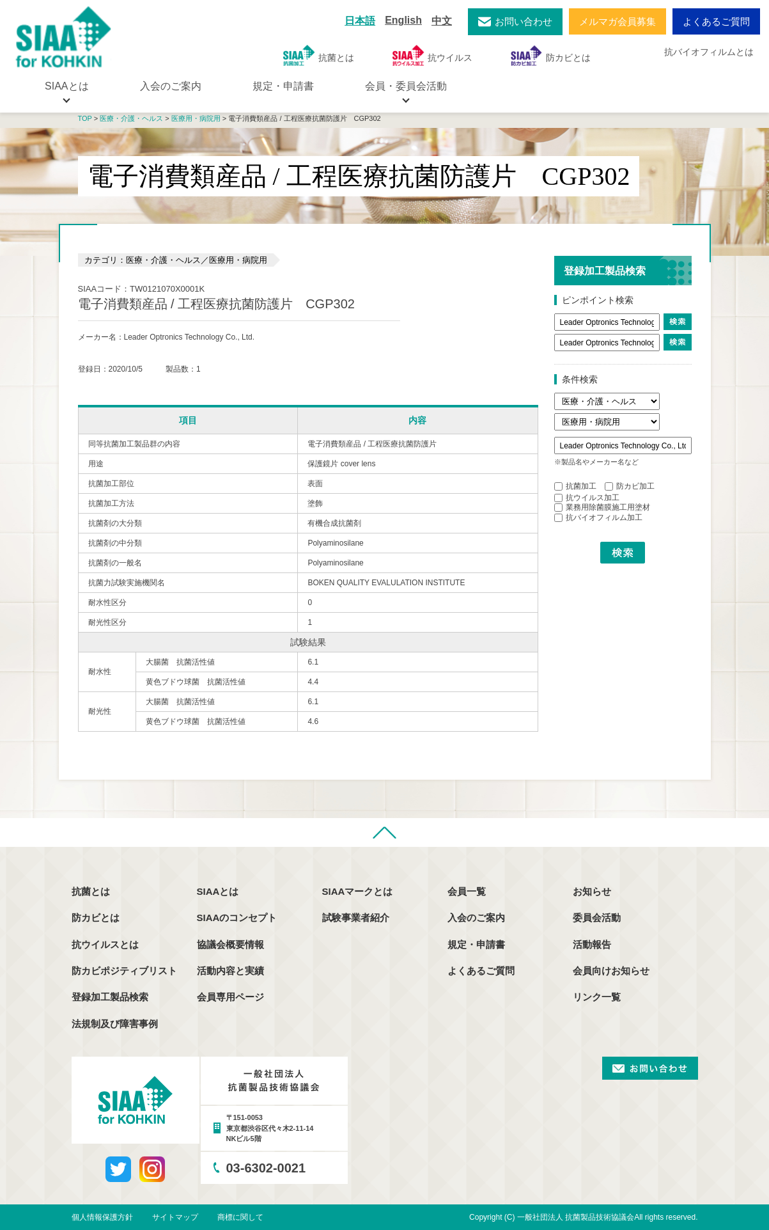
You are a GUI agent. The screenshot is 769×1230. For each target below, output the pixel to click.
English (403, 20)
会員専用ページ (230, 996)
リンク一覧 (597, 996)
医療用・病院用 (196, 118)
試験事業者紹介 (355, 917)
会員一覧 (466, 891)
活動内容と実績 (230, 970)
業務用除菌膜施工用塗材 (602, 507)
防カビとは (551, 55)
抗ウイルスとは (105, 944)
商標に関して (240, 1217)
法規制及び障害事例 (115, 1023)
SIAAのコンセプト (237, 917)
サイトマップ (175, 1217)
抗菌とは (318, 55)
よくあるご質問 (716, 21)
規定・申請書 (283, 86)
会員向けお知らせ (611, 970)
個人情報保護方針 (102, 1217)
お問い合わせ (523, 21)
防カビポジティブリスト (124, 970)
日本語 (360, 20)
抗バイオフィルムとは (709, 52)
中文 (441, 20)
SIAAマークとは (357, 891)
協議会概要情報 (230, 944)
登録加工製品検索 (110, 996)
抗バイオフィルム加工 (598, 517)
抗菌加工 (575, 486)
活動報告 (592, 944)
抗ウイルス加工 (586, 497)
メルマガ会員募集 (617, 21)
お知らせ (592, 891)
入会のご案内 (170, 86)
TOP (85, 118)
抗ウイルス (432, 55)
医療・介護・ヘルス (131, 118)
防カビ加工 (630, 486)
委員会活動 (597, 917)
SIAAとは (218, 891)
